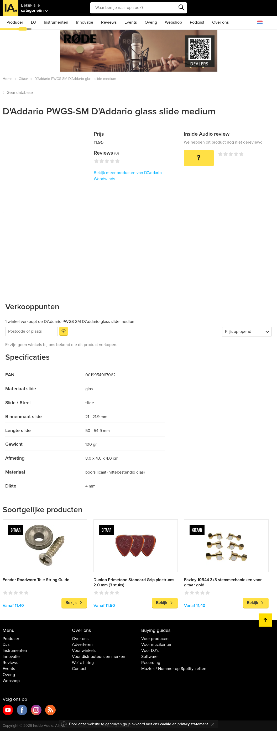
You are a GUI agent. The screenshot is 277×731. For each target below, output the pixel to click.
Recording (150, 662)
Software (149, 656)
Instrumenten (56, 22)
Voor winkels (84, 650)
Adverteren (82, 644)
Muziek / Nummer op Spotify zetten (173, 668)
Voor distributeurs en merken (98, 656)
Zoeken (181, 7)
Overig (151, 22)
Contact (79, 668)
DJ (33, 22)
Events (130, 22)
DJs (6, 644)
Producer (15, 22)
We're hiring (83, 662)
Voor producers (155, 638)
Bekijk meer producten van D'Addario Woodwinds (128, 175)
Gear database (20, 92)
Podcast (197, 22)
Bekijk (71, 602)
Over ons (220, 22)
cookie (165, 724)
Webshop (173, 22)
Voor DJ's (150, 650)
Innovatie (84, 22)
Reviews (109, 22)
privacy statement (192, 724)
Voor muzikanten (157, 644)
